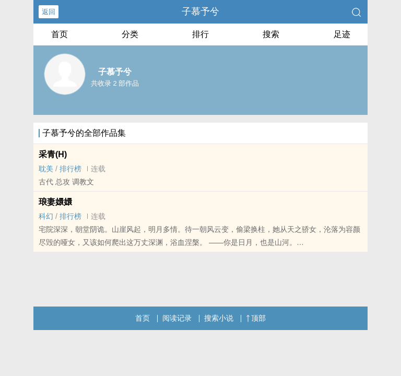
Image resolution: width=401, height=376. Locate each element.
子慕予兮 (200, 11)
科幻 (46, 216)
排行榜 (70, 168)
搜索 (271, 34)
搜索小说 (218, 318)
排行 (200, 34)
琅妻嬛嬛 (55, 201)
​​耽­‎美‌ (46, 168)
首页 (59, 34)
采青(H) (53, 154)
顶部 (256, 318)
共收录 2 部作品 (115, 83)
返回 (48, 12)
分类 (130, 34)
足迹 (342, 34)
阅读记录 (177, 318)
